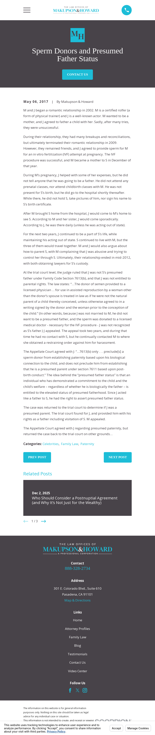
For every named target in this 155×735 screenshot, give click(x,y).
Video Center (77, 671)
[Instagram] (85, 690)
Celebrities (51, 444)
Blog (77, 645)
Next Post (118, 457)
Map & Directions (77, 600)
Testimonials (77, 654)
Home (77, 620)
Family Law (69, 444)
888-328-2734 (77, 568)
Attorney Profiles (77, 628)
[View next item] (43, 521)
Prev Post (37, 457)
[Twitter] (77, 690)
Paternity (87, 444)
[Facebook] (70, 690)
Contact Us (77, 74)
